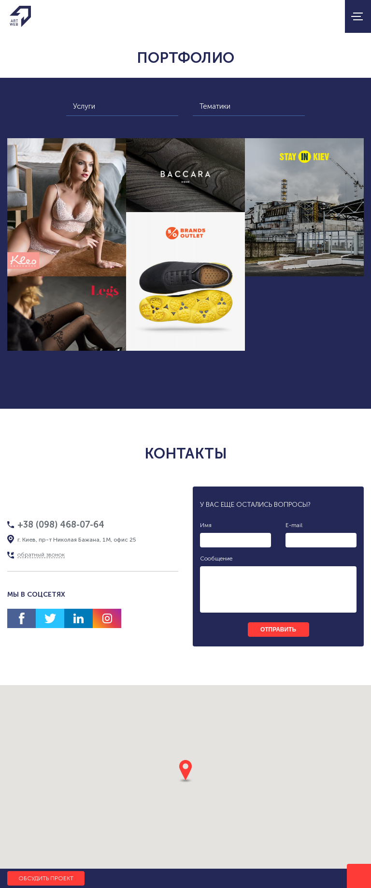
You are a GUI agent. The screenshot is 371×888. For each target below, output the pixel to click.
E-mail (293, 525)
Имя (206, 525)
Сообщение (216, 558)
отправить (278, 629)
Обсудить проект (45, 878)
